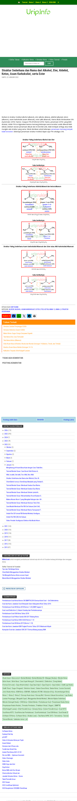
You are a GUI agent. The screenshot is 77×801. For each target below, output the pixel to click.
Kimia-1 (5, 695)
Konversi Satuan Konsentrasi (54, 695)
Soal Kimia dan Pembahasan (24, 712)
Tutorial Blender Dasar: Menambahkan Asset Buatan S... (24, 496)
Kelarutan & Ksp (49, 692)
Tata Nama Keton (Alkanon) (12, 340)
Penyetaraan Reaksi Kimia (60, 702)
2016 (6, 544)
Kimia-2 (58, 309)
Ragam (51, 705)
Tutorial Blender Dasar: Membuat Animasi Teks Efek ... (23, 503)
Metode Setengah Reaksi (11, 702)
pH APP (4, 737)
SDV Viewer (6, 782)
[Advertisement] (38, 98)
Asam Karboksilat (28, 309)
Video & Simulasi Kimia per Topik (12, 740)
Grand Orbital (6, 743)
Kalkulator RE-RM (36, 692)
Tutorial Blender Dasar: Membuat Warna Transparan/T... (24, 510)
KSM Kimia (19, 692)
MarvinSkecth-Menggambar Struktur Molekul (16, 578)
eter (42, 309)
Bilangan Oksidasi (51, 678)
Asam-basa (6, 678)
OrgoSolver (6, 767)
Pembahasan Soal (45, 702)
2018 (6, 537)
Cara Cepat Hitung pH (27, 681)
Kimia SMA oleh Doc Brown (11, 770)
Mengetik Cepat (22, 699)
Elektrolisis (48, 681)
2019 (6, 533)
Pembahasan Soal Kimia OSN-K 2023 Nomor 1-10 (18, 620)
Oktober (9, 447)
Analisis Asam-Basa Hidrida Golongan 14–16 (18, 347)
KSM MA (27, 692)
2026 (6, 430)
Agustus (9, 454)
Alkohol (18, 309)
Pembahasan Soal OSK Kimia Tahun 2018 (15, 613)
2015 (6, 547)
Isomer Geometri (64, 688)
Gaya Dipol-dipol (35, 685)
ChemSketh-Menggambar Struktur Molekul (16, 572)
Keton (46, 309)
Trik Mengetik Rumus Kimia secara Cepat (15, 575)
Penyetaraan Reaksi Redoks (12, 705)
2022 (6, 444)
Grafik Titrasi (7, 688)
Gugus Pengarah (17, 688)
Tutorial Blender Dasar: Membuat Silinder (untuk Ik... (22, 492)
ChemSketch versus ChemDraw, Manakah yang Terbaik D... (25, 482)
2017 (6, 540)
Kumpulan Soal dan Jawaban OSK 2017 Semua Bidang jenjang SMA (24, 630)
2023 (6, 441)
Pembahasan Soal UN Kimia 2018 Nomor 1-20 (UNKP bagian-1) (22, 607)
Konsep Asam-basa (27, 695)
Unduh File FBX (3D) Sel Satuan (16, 517)
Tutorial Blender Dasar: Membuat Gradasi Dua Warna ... (23, 485)
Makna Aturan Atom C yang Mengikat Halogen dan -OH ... (24, 499)
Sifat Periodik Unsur (24, 709)
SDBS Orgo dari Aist (8, 764)
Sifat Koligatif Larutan (10, 709)
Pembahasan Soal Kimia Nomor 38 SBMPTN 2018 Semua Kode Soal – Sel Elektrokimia (30, 600)
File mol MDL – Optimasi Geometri (13, 755)
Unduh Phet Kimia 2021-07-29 (11, 752)
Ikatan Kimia (54, 688)
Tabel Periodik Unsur (9, 779)
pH (26, 719)
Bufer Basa (15, 681)
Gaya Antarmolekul (22, 685)
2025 (6, 434)
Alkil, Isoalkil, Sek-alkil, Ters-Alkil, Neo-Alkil (20, 475)
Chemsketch (39, 681)
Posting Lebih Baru (10, 420)
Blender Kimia (62, 678)
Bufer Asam (6, 681)
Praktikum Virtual (41, 705)
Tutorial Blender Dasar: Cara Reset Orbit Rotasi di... (22, 471)
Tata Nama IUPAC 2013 (45, 716)
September (10, 451)
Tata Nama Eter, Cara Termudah (13, 337)
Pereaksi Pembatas (28, 705)
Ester (37, 309)
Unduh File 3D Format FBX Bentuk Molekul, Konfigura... (23, 513)
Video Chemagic (7, 758)
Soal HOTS (62, 709)
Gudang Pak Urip (7, 734)
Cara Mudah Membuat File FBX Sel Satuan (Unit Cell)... (23, 506)
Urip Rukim (14, 307)
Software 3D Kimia (9, 716)
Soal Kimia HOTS (8, 712)
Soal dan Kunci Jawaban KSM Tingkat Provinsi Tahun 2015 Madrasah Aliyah (26, 626)
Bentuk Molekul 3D (38, 678)
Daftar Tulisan (14, 60)
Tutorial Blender (8, 719)
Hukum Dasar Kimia (42, 688)
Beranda (40, 419)
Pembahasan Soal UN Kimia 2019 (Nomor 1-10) (17, 623)
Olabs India (5, 761)
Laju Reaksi (68, 695)
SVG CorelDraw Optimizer (10, 785)
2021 (6, 526)
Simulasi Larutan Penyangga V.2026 (14, 326)
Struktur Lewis (32, 716)
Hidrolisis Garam (29, 688)
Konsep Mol (39, 695)
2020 (6, 530)
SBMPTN (57, 705)
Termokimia (58, 716)
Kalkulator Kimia (28, 60)
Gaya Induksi (56, 685)
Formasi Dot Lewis (9, 685)
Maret (8, 458)
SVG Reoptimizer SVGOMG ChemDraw (14, 788)
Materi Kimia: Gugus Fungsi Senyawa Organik (17, 333)
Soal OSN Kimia (52, 712)
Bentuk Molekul (26, 678)
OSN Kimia (23, 702)
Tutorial (65, 716)
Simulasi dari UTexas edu (10, 746)
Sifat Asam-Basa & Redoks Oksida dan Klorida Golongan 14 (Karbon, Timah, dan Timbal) (31, 344)
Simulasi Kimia (41, 60)
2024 (6, 437)
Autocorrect (16, 678)
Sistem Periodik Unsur (50, 709)
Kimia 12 (52, 309)
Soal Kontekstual (40, 712)
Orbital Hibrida (32, 702)
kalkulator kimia (19, 719)
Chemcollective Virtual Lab (11, 773)
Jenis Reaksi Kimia (9, 692)
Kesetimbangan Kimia (62, 692)
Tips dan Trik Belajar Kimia (10, 569)
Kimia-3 (17, 695)
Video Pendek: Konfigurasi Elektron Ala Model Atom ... (23, 520)
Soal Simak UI (63, 712)
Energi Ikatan (57, 681)
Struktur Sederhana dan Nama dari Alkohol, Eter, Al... (23, 478)
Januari (9, 465)
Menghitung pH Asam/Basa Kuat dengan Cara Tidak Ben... (24, 468)
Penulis (64, 60)
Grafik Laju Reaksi (67, 685)
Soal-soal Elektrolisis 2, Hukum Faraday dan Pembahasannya (22, 610)
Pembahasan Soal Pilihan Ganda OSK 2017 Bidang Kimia (20, 617)
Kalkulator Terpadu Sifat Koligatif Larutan (16, 351)
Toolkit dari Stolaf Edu (9, 749)
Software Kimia (21, 716)
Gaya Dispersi (46, 685)
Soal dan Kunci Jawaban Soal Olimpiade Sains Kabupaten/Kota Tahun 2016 (26, 604)
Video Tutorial (54, 60)
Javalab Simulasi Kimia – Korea (12, 776)
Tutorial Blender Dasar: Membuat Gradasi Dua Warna (23, 489)
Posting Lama (69, 420)
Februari (9, 461)
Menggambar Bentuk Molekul (37, 699)
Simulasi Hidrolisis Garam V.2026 (14, 330)
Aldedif (11, 309)
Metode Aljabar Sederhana (56, 699)
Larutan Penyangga (9, 699)
